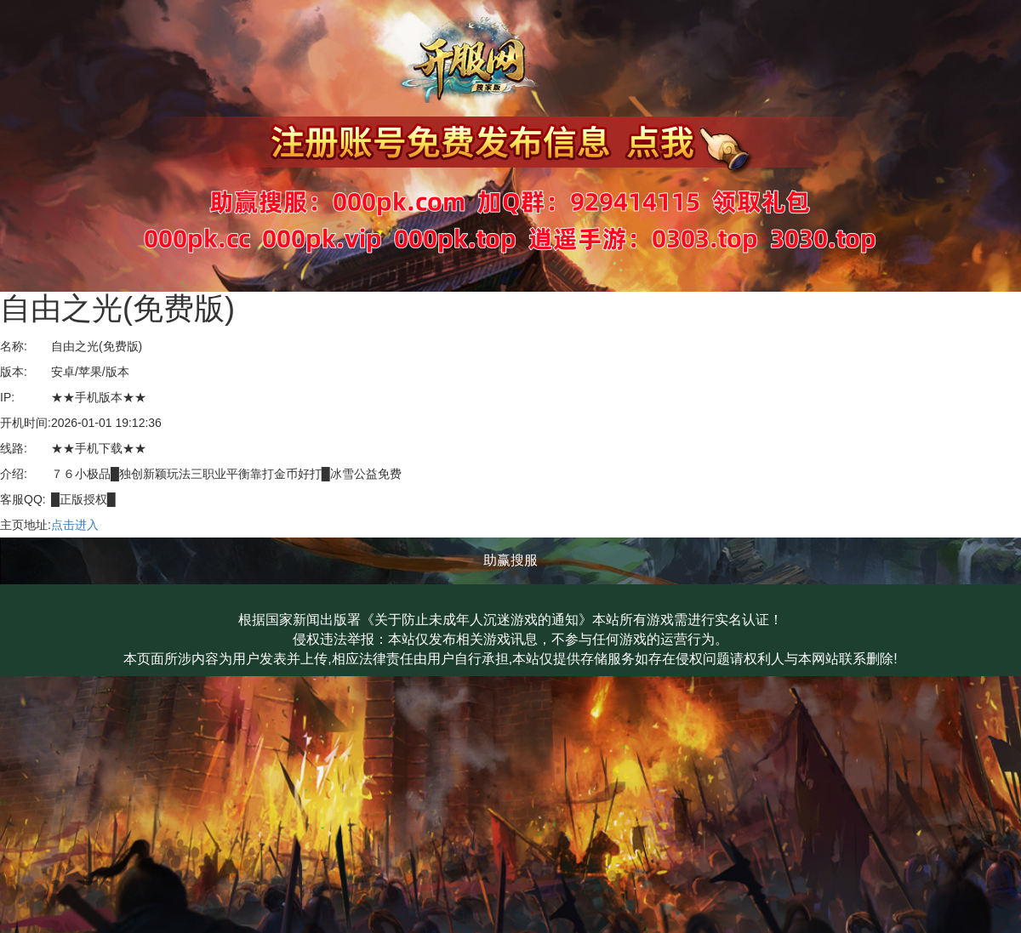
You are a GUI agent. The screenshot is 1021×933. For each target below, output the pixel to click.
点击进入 (75, 525)
